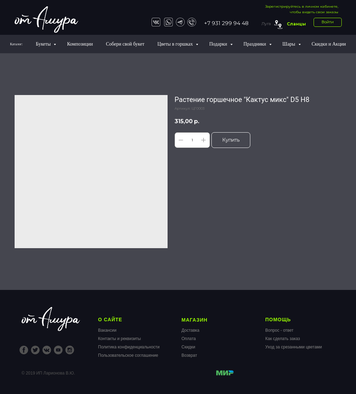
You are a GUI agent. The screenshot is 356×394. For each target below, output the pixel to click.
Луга (266, 23)
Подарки (218, 44)
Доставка (190, 330)
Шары (289, 44)
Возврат (189, 355)
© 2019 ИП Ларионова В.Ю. (48, 373)
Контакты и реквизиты (119, 338)
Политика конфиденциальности (129, 347)
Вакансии (107, 330)
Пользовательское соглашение (128, 355)
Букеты (44, 44)
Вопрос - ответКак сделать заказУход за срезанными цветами (293, 338)
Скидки (188, 347)
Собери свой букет (125, 44)
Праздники (255, 44)
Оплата (188, 338)
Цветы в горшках (175, 44)
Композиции (80, 44)
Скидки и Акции (329, 44)
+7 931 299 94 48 (226, 23)
